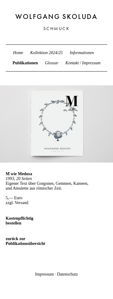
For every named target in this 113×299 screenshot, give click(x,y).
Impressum (44, 274)
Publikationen (25, 63)
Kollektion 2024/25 (46, 52)
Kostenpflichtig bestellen (19, 220)
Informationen (82, 52)
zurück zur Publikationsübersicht (21, 241)
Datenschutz (67, 274)
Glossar (51, 63)
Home (18, 52)
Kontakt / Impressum (82, 63)
